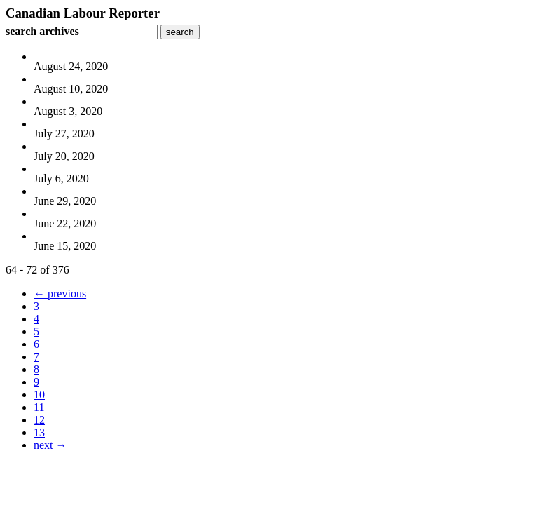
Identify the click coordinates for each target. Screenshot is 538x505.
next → (50, 445)
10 (39, 394)
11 (39, 407)
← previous (60, 293)
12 (39, 420)
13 (39, 432)
